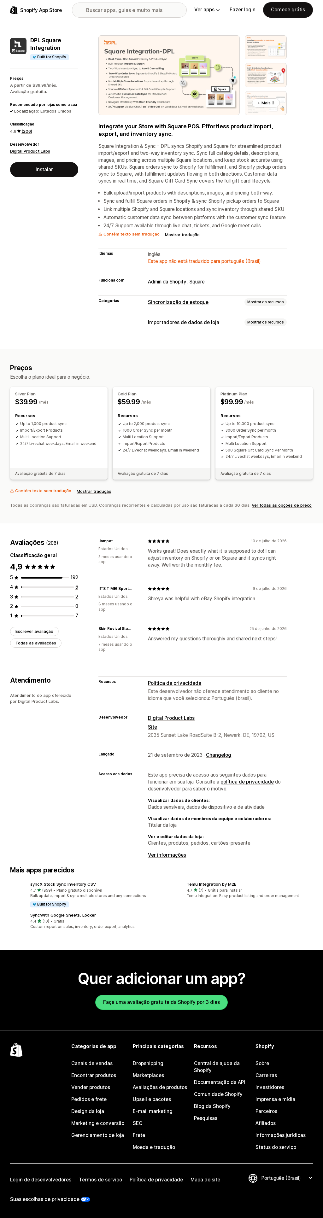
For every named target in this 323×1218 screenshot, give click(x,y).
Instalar (44, 169)
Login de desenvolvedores (40, 1180)
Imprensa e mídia (275, 1099)
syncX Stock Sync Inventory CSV (63, 884)
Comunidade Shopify (218, 1094)
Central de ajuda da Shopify (217, 1066)
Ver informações (167, 855)
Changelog (218, 755)
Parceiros (266, 1111)
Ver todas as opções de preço (282, 505)
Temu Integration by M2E (212, 884)
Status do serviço (275, 1147)
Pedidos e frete (89, 1099)
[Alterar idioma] (286, 1178)
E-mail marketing (153, 1111)
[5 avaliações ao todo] (76, 587)
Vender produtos (90, 1087)
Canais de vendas (92, 1063)
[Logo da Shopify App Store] (36, 10)
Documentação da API (219, 1082)
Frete (139, 1135)
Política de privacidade (174, 683)
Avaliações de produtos (160, 1087)
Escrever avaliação (34, 631)
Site (152, 727)
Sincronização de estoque (178, 302)
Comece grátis (288, 10)
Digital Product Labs (30, 151)
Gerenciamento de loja (97, 1135)
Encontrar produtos (93, 1075)
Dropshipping (148, 1063)
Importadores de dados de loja (183, 322)
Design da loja (87, 1111)
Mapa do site (205, 1180)
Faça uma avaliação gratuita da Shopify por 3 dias (161, 1002)
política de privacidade (247, 782)
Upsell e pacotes (152, 1099)
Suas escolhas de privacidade (44, 1199)
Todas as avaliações (35, 642)
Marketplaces (148, 1075)
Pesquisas (205, 1118)
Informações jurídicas (280, 1135)
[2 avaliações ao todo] (76, 597)
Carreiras (266, 1075)
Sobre (262, 1063)
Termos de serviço (100, 1180)
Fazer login (242, 10)
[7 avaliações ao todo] (76, 616)
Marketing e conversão (97, 1123)
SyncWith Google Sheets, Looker (63, 915)
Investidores (269, 1087)
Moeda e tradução (154, 1147)
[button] (83, 895)
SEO (138, 1123)
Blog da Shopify (212, 1106)
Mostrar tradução (182, 234)
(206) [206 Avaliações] (26, 131)
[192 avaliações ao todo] (74, 577)
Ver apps (207, 10)
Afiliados (265, 1123)
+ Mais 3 (265, 102)
